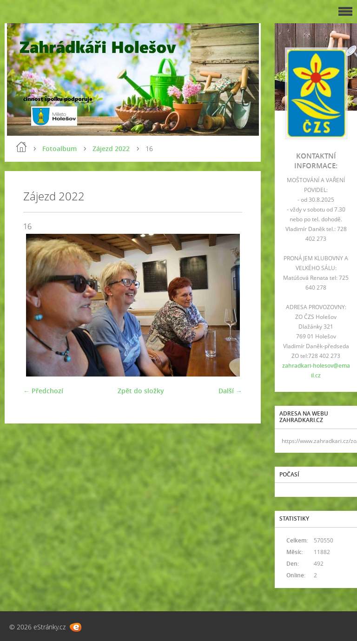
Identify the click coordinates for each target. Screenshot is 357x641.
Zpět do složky (141, 390)
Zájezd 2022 (111, 148)
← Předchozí (43, 390)
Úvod (21, 146)
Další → (230, 390)
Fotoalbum (59, 148)
